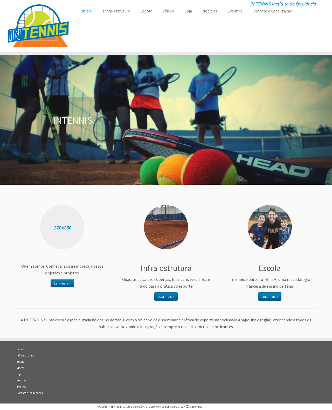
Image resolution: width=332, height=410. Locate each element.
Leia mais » (62, 283)
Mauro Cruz (177, 406)
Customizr (196, 406)
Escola (146, 11)
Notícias (209, 11)
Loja (188, 11)
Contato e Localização (272, 11)
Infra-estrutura (116, 11)
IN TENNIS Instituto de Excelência (127, 406)
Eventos (234, 11)
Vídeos (168, 11)
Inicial (87, 11)
